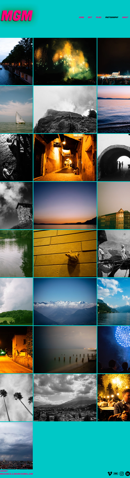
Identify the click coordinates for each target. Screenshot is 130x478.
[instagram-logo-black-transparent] (121, 473)
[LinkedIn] (127, 473)
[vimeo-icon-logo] (109, 473)
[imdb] (115, 473)
